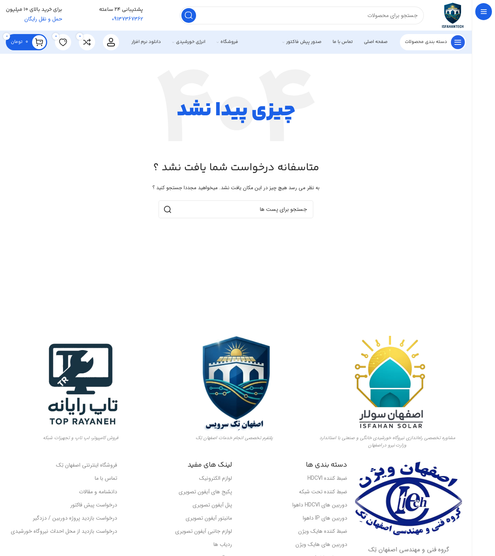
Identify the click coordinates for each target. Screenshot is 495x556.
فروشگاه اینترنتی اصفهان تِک (86, 465)
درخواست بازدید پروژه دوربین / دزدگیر (75, 518)
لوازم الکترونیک (215, 478)
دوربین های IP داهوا (325, 518)
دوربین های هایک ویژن (321, 545)
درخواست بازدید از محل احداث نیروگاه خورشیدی (64, 531)
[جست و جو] (301, 15)
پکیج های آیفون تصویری (205, 492)
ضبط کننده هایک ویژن (322, 531)
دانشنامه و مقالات (98, 492)
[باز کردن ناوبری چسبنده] (433, 42)
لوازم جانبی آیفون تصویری (203, 531)
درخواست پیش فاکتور (93, 505)
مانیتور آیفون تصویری (209, 518)
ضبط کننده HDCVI (327, 478)
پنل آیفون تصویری (212, 505)
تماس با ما (106, 478)
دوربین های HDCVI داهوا (319, 505)
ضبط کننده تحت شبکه (323, 492)
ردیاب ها (222, 545)
